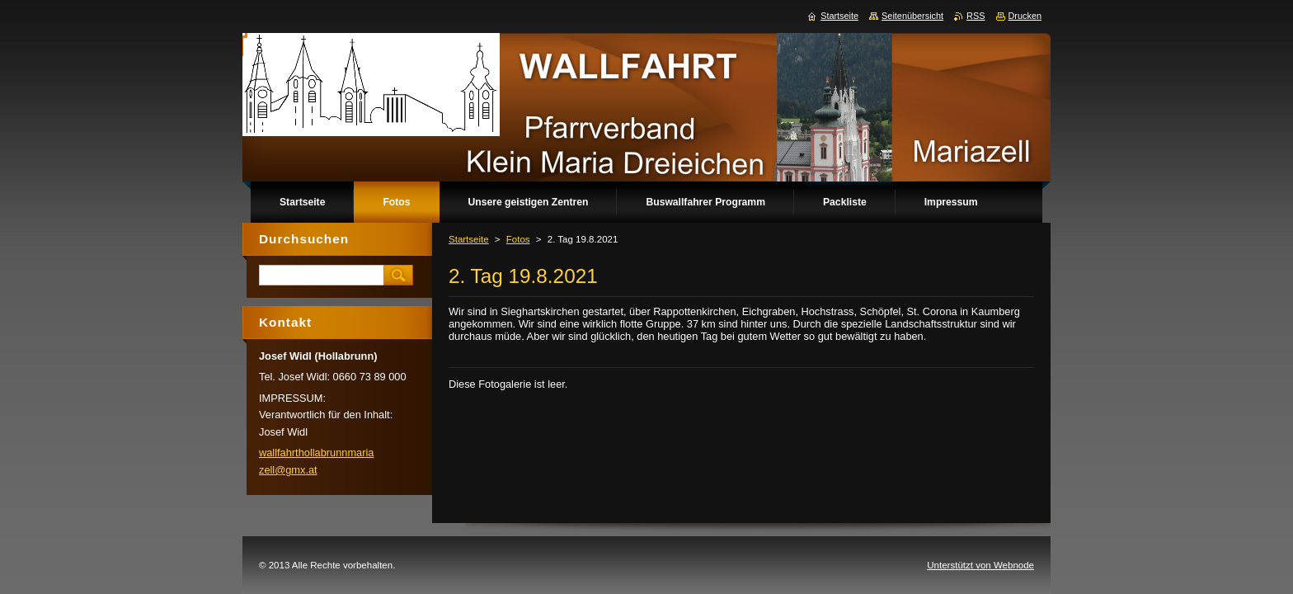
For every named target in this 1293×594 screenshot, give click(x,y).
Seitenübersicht (912, 16)
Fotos (518, 239)
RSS (975, 16)
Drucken (1025, 16)
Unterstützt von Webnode (980, 565)
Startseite (469, 239)
